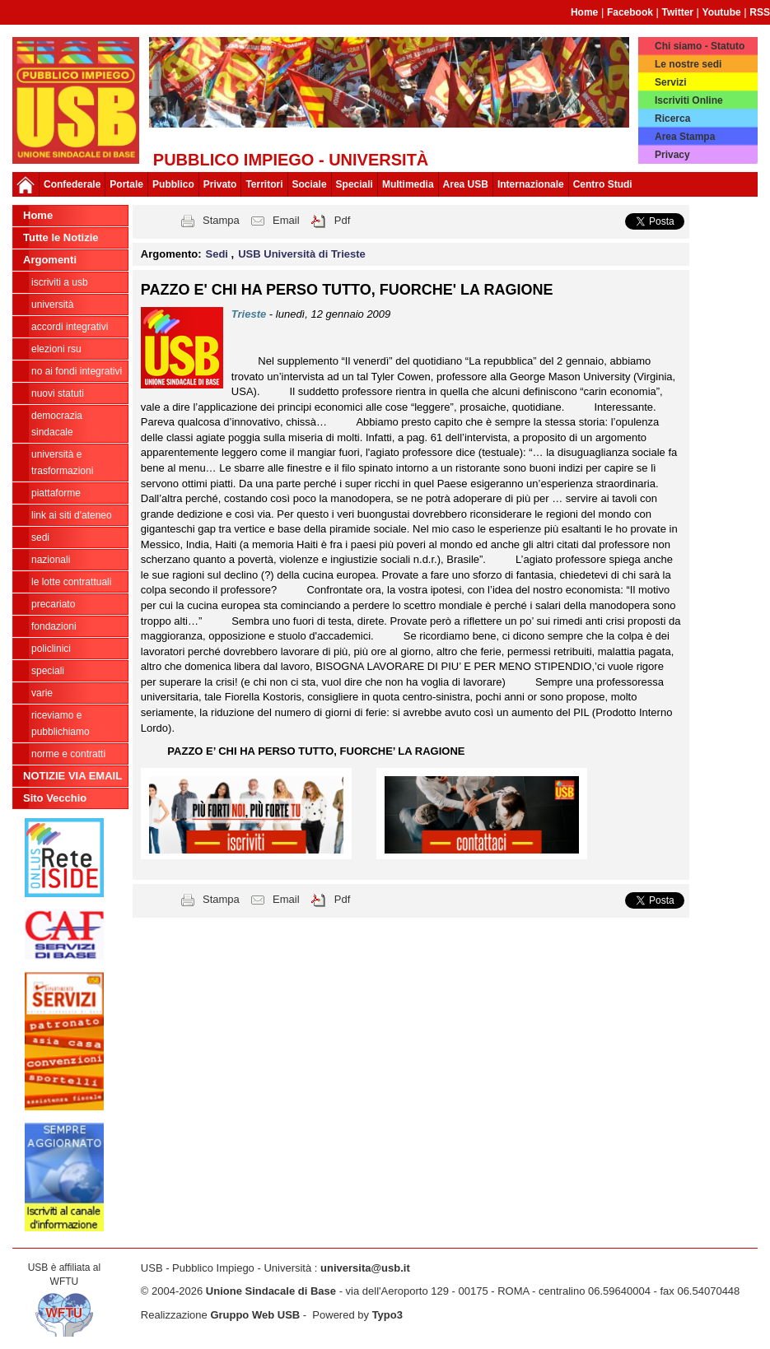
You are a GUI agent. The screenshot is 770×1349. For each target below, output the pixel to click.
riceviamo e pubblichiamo (60, 723)
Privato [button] (220, 184)
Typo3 (387, 1315)
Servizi (671, 82)
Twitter (677, 12)
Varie (42, 693)
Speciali (47, 671)
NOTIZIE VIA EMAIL (72, 776)
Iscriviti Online (689, 100)
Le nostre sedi (688, 64)
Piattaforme (56, 493)
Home (584, 12)
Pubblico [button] (173, 184)
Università (52, 304)
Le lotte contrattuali (71, 582)
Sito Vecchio (54, 798)
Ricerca (672, 118)
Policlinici (51, 648)
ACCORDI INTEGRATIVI (69, 327)
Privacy (672, 154)
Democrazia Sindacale (56, 424)
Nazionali (50, 559)
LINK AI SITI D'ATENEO (71, 515)
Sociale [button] (309, 184)
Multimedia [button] (408, 184)
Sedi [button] (218, 254)
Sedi (40, 537)
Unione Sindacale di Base (271, 1291)
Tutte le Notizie (60, 237)
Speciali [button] (354, 184)
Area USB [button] (465, 184)
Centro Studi (602, 184)
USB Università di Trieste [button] (302, 254)
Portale (126, 184)
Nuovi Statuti (57, 393)
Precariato (53, 604)
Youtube (721, 12)
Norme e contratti (68, 754)
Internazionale (530, 184)
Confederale (72, 184)
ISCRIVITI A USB (59, 282)
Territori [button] (263, 184)
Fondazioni (54, 626)
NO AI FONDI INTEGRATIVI (76, 371)
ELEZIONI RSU (56, 349)
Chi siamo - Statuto (699, 46)
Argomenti (50, 260)
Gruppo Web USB (255, 1315)
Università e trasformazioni (62, 463)
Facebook (630, 12)
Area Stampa (685, 136)
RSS (759, 12)
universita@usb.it (365, 1268)
